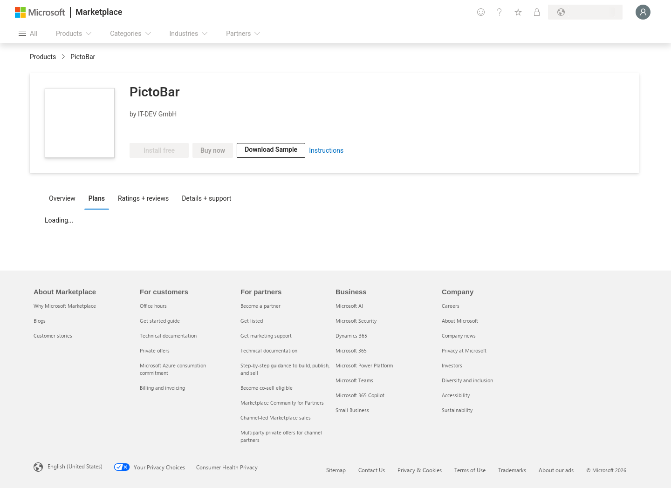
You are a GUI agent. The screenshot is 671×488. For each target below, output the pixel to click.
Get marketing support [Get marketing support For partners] (266, 335)
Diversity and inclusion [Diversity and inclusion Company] (467, 380)
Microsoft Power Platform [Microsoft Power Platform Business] (364, 365)
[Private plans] (536, 12)
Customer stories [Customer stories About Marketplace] (53, 335)
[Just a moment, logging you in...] (643, 12)
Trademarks (512, 470)
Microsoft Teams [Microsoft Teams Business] (354, 380)
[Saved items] (518, 12)
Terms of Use (470, 470)
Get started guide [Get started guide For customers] (160, 320)
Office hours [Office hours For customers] (153, 305)
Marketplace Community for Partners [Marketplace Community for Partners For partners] (282, 402)
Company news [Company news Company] (459, 335)
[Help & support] (499, 12)
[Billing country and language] (585, 12)
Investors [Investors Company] (452, 365)
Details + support (206, 198)
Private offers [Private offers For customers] (155, 350)
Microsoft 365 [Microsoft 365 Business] (351, 350)
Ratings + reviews (143, 198)
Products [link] (43, 57)
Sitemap (336, 470)
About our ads (556, 470)
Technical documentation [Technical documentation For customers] (168, 335)
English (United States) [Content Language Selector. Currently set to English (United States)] (75, 466)
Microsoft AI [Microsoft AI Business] (349, 305)
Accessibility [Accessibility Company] (456, 395)
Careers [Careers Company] (450, 305)
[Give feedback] (480, 12)
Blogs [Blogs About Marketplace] (40, 320)
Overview (62, 198)
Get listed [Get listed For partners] (251, 320)
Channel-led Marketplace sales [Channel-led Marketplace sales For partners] (275, 417)
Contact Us (371, 470)
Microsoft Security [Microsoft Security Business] (356, 320)
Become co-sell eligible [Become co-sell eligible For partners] (266, 387)
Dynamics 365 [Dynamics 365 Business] (351, 335)
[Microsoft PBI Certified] (157, 129)
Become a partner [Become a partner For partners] (260, 305)
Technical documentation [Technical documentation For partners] (268, 350)
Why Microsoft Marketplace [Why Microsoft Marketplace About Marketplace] (65, 305)
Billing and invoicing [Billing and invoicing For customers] (162, 387)
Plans (97, 198)
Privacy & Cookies (419, 470)
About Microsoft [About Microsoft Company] (460, 320)
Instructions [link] (326, 150)
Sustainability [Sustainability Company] (457, 410)
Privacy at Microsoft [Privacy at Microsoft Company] (464, 350)
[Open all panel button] (28, 33)
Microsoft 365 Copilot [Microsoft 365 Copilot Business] (360, 395)
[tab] (64, 198)
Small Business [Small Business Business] (352, 410)
